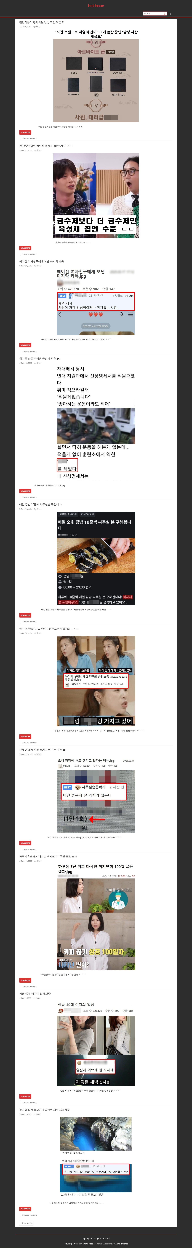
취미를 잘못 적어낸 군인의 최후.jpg (39, 358)
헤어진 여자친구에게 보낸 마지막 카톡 (41, 261)
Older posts (27, 1223)
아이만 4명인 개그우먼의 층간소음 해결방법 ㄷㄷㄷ (49, 628)
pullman (36, 27)
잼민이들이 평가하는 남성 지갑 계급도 (41, 22)
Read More (25, 132)
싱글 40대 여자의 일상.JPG (35, 993)
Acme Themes (121, 1243)
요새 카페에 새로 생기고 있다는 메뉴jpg (42, 749)
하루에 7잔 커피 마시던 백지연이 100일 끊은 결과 (48, 856)
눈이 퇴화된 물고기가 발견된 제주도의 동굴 (44, 1109)
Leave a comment (30, 138)
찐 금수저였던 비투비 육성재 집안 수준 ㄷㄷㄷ (46, 145)
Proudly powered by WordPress (78, 1243)
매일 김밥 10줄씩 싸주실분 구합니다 (40, 504)
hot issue (96, 5)
